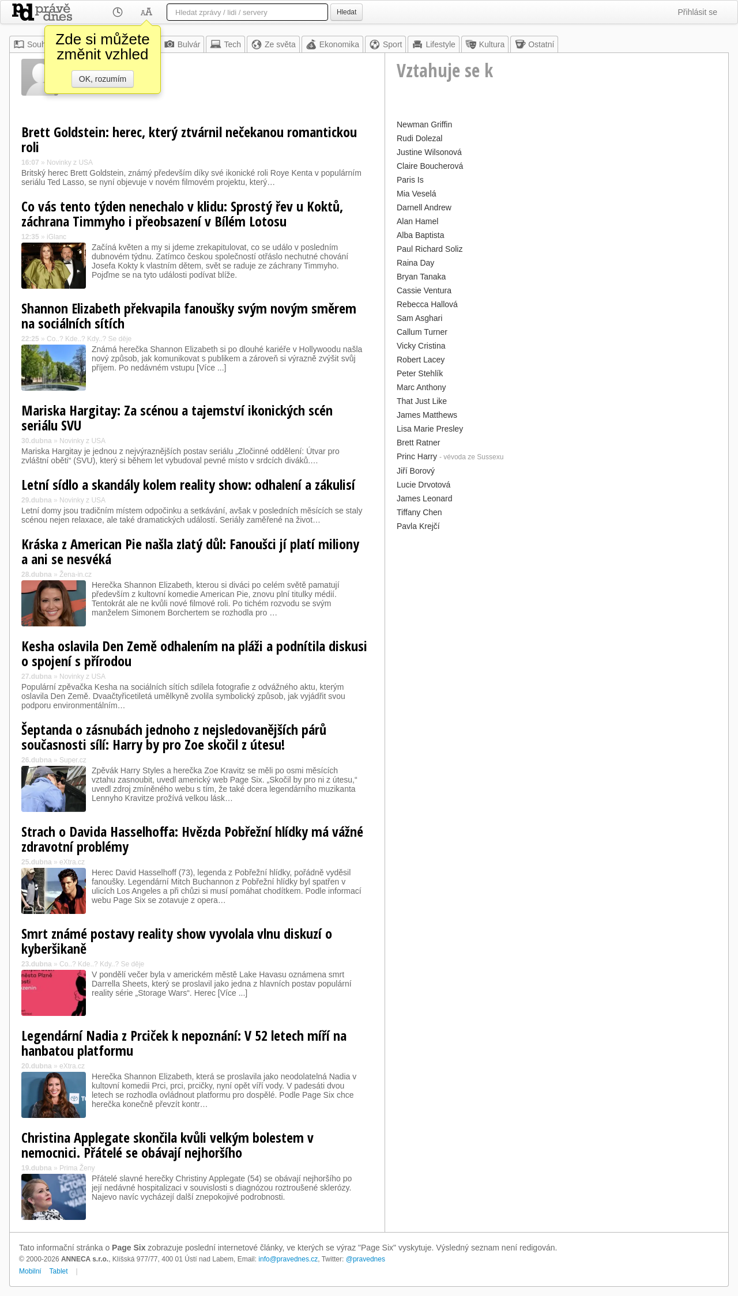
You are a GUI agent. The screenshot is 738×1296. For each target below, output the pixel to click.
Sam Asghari (419, 318)
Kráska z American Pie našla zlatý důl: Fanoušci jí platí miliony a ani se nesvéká (190, 551)
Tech (225, 44)
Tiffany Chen (419, 512)
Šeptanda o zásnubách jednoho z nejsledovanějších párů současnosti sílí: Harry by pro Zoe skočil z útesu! (173, 737)
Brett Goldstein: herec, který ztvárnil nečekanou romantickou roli (189, 139)
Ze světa (273, 44)
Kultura (484, 44)
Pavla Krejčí (418, 526)
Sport (385, 44)
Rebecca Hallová (427, 304)
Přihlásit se (697, 12)
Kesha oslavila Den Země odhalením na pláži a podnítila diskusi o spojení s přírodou (194, 653)
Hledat (346, 12)
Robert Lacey (421, 359)
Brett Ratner (418, 442)
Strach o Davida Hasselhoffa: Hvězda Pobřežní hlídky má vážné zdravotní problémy (192, 839)
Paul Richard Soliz (429, 249)
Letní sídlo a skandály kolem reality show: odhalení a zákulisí (188, 484)
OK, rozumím (102, 79)
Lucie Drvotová (423, 484)
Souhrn (33, 44)
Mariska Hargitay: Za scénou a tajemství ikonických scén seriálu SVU (177, 417)
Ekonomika (332, 44)
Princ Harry (417, 456)
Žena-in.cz (75, 574)
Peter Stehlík (420, 373)
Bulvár (182, 44)
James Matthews (427, 415)
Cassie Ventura (424, 290)
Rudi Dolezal (419, 138)
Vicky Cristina (421, 345)
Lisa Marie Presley (430, 428)
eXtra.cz (72, 862)
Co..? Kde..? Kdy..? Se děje (89, 339)
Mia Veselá (416, 193)
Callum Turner (422, 332)
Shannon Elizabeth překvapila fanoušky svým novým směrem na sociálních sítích (188, 315)
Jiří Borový (416, 470)
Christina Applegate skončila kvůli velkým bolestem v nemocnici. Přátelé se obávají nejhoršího (167, 1145)
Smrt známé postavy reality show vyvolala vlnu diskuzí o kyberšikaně (176, 941)
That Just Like (422, 401)
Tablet (59, 1271)
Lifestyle (433, 44)
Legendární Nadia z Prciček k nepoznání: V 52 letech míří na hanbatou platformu (184, 1043)
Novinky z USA (70, 162)
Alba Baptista (421, 235)
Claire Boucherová (430, 166)
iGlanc (56, 237)
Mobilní (30, 1271)
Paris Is (410, 179)
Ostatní (534, 44)
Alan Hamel (417, 221)
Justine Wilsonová (429, 152)
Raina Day (415, 262)
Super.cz (72, 760)
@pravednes (365, 1259)
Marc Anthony (421, 387)
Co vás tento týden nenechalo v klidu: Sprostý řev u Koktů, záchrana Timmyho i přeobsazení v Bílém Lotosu (182, 214)
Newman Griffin (424, 124)
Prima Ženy (77, 1168)
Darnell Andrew (424, 207)
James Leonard (425, 498)
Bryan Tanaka (421, 276)
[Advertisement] (557, 615)
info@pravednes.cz (288, 1259)
